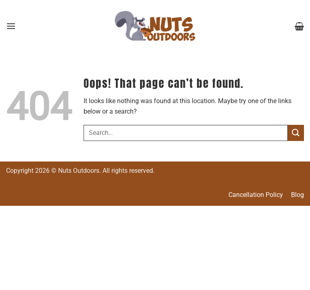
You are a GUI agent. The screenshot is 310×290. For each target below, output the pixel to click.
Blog (297, 195)
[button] (11, 26)
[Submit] (296, 133)
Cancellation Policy (255, 195)
